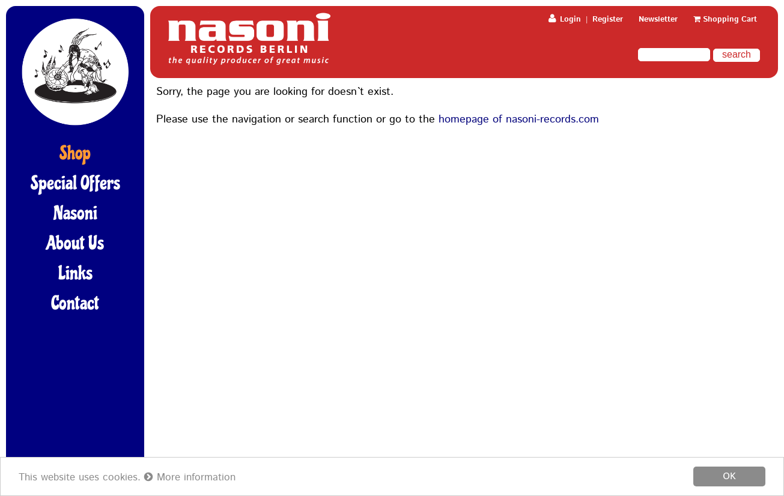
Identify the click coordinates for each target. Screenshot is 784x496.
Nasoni (75, 213)
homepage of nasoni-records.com (519, 119)
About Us (75, 243)
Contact (75, 303)
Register (607, 19)
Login (564, 19)
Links (75, 273)
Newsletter (658, 19)
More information (190, 477)
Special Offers (75, 183)
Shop (75, 153)
